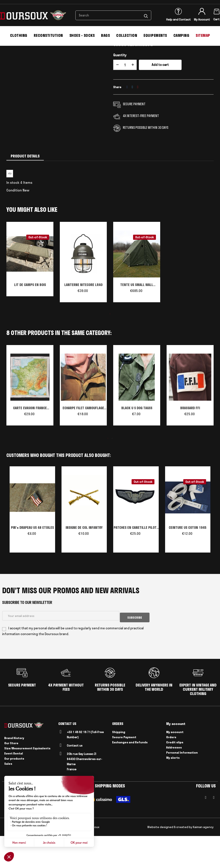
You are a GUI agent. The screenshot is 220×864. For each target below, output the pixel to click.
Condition (14, 220)
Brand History (14, 766)
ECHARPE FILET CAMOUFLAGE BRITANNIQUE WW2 (83, 437)
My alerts (173, 786)
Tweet (132, 117)
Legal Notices (23, 855)
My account (174, 760)
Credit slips (174, 770)
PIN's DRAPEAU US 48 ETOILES (32, 557)
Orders (171, 765)
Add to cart (160, 94)
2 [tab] (112, 468)
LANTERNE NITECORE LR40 (83, 314)
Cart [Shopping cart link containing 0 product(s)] (216, 19)
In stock (12, 212)
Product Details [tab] (25, 185)
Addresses (174, 775)
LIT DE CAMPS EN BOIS (30, 314)
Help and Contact (178, 19)
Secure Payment (124, 765)
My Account (202, 19)
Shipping (118, 760)
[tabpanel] (30, 290)
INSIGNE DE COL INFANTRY (84, 557)
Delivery (40, 855)
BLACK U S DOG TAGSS (136, 437)
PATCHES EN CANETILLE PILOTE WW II (136, 557)
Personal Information (182, 780)
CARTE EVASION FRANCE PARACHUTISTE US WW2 (30, 437)
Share (127, 117)
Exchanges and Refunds (130, 770)
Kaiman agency (203, 855)
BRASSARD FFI (190, 437)
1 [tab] (110, 343)
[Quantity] (125, 94)
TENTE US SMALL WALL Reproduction (136, 314)
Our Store (11, 771)
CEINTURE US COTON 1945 (188, 557)
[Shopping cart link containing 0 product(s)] (216, 11)
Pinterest (137, 117)
